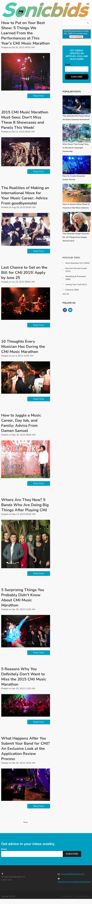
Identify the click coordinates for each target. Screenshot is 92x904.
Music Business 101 (78, 263)
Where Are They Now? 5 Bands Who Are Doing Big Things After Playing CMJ (25, 510)
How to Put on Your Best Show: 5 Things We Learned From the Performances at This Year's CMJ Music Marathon (23, 35)
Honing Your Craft (76, 284)
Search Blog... (88, 23)
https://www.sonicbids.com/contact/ (74, 886)
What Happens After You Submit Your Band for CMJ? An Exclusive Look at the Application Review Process (25, 753)
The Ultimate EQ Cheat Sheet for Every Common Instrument (76, 118)
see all (66, 293)
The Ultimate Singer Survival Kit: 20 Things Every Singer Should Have (76, 237)
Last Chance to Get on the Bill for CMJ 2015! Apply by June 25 (24, 277)
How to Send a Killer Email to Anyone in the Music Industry (76, 206)
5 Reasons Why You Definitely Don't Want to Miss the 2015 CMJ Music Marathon (24, 682)
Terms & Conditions (83, 901)
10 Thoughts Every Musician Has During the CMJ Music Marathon (23, 351)
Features (72, 289)
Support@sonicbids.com (72, 879)
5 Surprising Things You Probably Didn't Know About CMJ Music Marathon (22, 602)
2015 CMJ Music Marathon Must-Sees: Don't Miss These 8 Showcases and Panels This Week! (25, 125)
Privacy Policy (66, 901)
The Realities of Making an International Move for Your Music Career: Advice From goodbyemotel (25, 200)
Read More (38, 100)
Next (25, 827)
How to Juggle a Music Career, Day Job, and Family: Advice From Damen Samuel (21, 428)
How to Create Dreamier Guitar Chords (74, 178)
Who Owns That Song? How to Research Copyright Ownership (76, 148)
